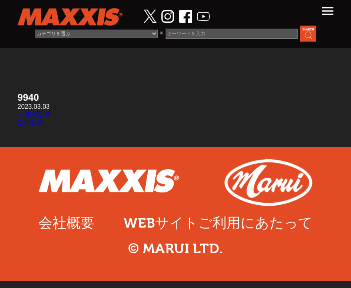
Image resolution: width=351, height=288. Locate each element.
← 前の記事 (34, 114)
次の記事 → (34, 122)
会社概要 (66, 222)
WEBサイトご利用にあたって (218, 223)
